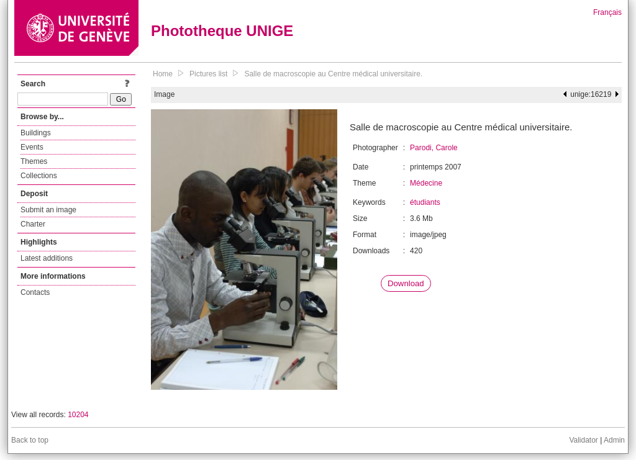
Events (31, 147)
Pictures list (208, 74)
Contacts (35, 292)
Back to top (29, 440)
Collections (38, 175)
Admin (614, 440)
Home (163, 74)
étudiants (425, 202)
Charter (32, 224)
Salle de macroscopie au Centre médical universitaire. (333, 74)
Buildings (35, 133)
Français (607, 12)
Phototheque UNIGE (222, 30)
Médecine (426, 183)
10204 (78, 414)
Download (406, 283)
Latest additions (46, 258)
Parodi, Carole (434, 147)
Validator (583, 440)
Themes (33, 161)
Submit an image (48, 209)
